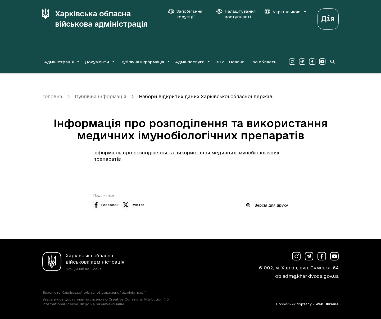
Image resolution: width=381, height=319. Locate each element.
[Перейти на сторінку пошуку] (332, 62)
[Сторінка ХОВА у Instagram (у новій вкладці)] (292, 62)
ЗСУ (220, 62)
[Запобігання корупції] (188, 14)
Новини (236, 62)
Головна (52, 96)
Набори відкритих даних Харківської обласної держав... (207, 96)
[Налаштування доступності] (236, 14)
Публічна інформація (100, 96)
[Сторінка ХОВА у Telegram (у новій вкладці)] (302, 62)
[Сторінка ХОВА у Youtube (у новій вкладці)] (322, 62)
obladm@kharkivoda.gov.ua (307, 276)
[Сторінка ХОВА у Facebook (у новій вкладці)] (312, 62)
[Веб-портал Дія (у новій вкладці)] (328, 17)
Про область (262, 62)
